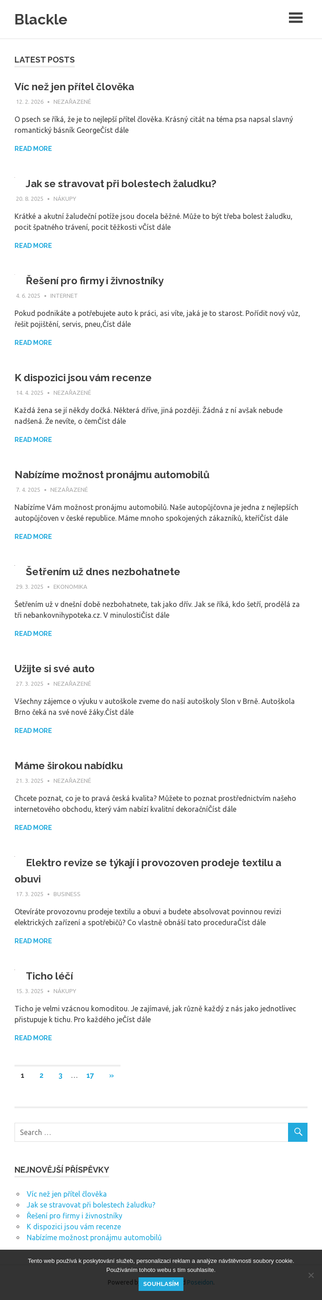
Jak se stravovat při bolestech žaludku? (129, 183)
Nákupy (64, 198)
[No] (310, 1275)
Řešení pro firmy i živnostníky (101, 280)
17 (90, 1075)
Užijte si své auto (59, 668)
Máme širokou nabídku (73, 765)
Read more (33, 148)
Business (67, 894)
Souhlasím (161, 1284)
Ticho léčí (51, 975)
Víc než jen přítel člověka (79, 86)
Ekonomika (70, 586)
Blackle (43, 19)
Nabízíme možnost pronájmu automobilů (120, 474)
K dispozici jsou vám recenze (89, 377)
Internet (64, 295)
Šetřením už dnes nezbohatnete (109, 571)
